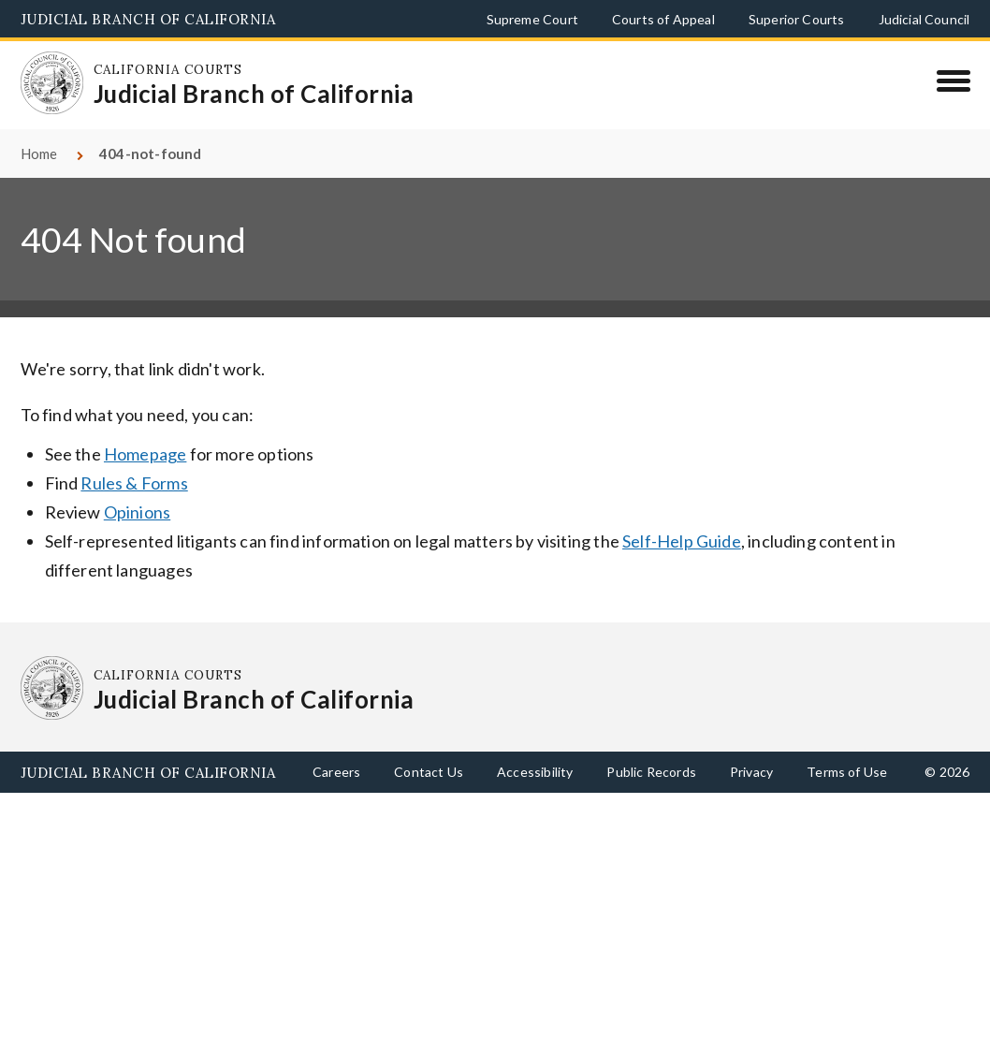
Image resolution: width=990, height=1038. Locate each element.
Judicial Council (924, 19)
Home (39, 153)
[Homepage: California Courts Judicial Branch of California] (52, 83)
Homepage (145, 454)
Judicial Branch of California (148, 19)
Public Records (651, 772)
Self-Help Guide (681, 541)
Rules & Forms (133, 483)
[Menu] (953, 80)
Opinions (137, 512)
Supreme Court (532, 19)
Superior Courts (797, 19)
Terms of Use (847, 772)
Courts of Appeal (663, 19)
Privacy (751, 772)
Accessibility (535, 772)
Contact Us (428, 772)
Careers (336, 772)
